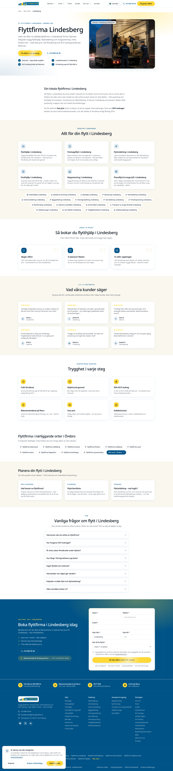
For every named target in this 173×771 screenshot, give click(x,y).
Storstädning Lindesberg (113, 200)
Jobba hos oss (140, 738)
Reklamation (139, 729)
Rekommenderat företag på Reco (44, 659)
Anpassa (11, 763)
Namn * (95, 613)
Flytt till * (126, 633)
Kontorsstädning (94, 707)
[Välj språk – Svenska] (115, 4)
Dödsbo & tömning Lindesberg (63, 195)
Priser (70, 4)
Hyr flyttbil (115, 713)
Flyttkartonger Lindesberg (47, 211)
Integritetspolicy (116, 767)
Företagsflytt (69, 704)
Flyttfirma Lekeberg (113, 447)
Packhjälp (68, 707)
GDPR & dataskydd (131, 767)
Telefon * (126, 613)
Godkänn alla (54, 763)
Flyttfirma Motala (69, 759)
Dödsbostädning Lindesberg (125, 211)
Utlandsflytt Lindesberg (36, 195)
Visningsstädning (94, 713)
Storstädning (93, 716)
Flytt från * (96, 633)
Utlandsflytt (69, 713)
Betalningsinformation (143, 732)
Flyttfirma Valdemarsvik (132, 756)
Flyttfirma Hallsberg (51, 447)
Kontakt (97, 4)
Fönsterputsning (94, 719)
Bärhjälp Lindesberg (88, 195)
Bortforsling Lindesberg (42, 205)
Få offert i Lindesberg (30, 53)
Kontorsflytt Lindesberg (95, 205)
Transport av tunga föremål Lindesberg (125, 205)
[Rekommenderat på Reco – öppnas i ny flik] (69, 685)
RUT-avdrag (139, 713)
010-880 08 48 (129, 4)
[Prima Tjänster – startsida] (28, 4)
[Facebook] (20, 723)
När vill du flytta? (98, 643)
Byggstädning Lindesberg (60, 200)
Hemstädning (93, 704)
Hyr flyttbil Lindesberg (71, 211)
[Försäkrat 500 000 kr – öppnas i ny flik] (34, 685)
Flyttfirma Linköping (78, 756)
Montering (68, 722)
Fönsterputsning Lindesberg (139, 200)
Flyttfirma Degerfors (47, 453)
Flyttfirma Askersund (29, 447)
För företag (139, 719)
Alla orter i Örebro (116, 453)
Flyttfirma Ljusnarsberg (93, 453)
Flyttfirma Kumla (72, 447)
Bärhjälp (68, 719)
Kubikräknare (140, 710)
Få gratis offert (146, 4)
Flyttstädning (93, 701)
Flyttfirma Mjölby (84, 759)
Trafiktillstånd (140, 725)
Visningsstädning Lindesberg (87, 200)
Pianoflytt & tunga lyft (73, 710)
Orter (61, 4)
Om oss (87, 4)
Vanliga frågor (140, 716)
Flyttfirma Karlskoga (70, 453)
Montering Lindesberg (111, 195)
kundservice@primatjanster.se (30, 715)
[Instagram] (25, 723)
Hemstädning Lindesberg (135, 195)
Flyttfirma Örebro (92, 447)
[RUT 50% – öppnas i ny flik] (104, 685)
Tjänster (51, 4)
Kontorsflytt (69, 729)
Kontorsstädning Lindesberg (33, 200)
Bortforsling (116, 704)
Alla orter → (96, 759)
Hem (20, 11)
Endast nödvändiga (35, 763)
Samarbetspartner (141, 722)
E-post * (95, 623)
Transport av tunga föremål (122, 707)
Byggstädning (93, 710)
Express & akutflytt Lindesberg (68, 205)
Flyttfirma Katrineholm (113, 756)
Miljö (137, 735)
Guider (77, 4)
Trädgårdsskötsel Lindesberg (97, 211)
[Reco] (31, 723)
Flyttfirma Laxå (134, 447)
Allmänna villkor (102, 767)
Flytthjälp (68, 701)
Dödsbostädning (94, 725)
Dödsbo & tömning (72, 716)
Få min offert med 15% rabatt (121, 660)
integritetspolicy (121, 655)
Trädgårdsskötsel (94, 722)
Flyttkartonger (117, 710)
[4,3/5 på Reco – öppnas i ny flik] (139, 685)
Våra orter (27, 11)
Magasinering (117, 701)
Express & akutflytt (71, 725)
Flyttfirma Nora (27, 453)
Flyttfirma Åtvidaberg (95, 756)
